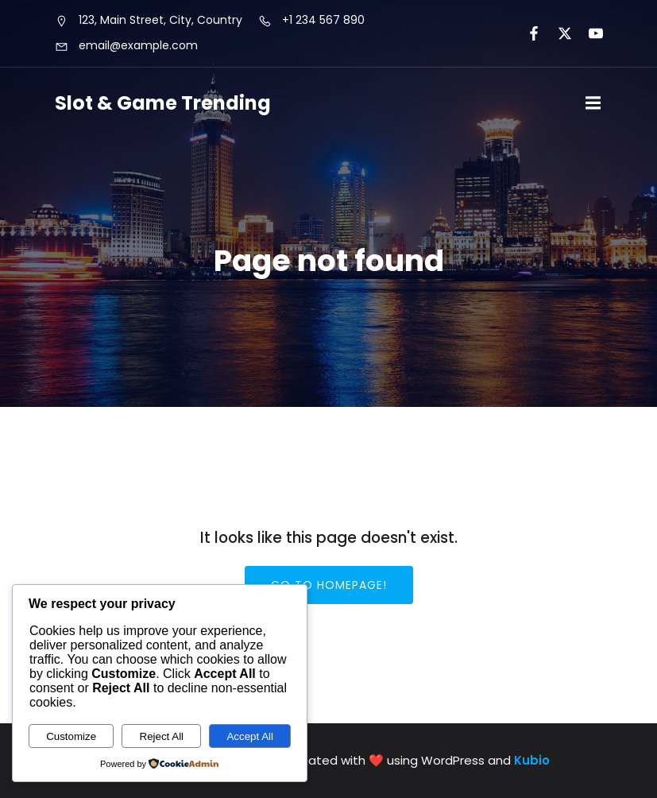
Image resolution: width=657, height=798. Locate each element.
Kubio (532, 760)
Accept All (249, 736)
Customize (71, 736)
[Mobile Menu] (593, 103)
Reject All (162, 736)
